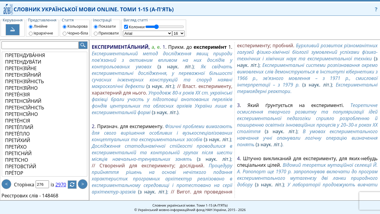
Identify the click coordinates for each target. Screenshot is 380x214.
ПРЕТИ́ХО (16, 147)
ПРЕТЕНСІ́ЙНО (21, 114)
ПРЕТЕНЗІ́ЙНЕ (21, 68)
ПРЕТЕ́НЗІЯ (17, 94)
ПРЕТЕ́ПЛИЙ (19, 127)
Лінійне (41, 26)
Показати (107, 26)
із (56, 184)
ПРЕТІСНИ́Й (18, 153)
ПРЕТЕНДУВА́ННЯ (25, 55)
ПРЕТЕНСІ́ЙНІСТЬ (24, 107)
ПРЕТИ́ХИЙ (17, 140)
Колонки (137, 26)
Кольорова (77, 26)
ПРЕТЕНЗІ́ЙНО (21, 88)
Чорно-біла (77, 33)
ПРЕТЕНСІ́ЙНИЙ (23, 101)
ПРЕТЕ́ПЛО (17, 133)
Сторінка (24, 184)
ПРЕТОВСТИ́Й (20, 166)
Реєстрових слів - (21, 195)
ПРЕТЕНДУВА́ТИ (23, 62)
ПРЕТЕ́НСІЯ (17, 120)
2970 (64, 184)
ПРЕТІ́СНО (16, 160)
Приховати (109, 33)
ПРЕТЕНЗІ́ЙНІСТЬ (24, 81)
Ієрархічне (43, 33)
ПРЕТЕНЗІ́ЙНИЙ (23, 75)
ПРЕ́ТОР (14, 173)
